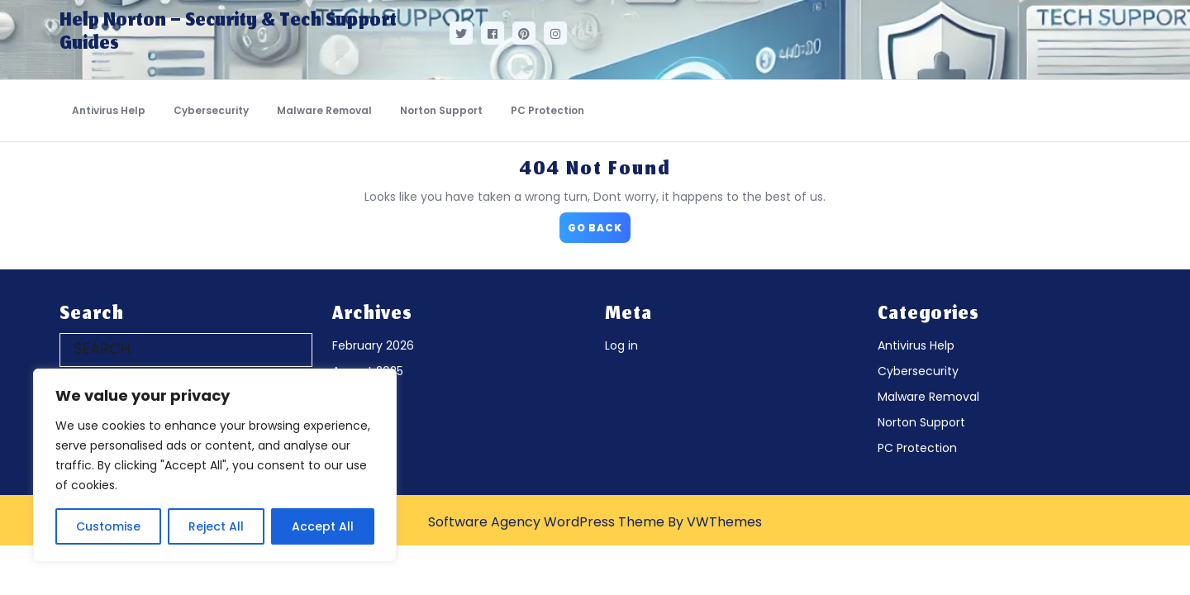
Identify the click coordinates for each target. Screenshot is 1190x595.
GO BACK (599, 223)
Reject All (216, 526)
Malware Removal (324, 110)
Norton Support (441, 110)
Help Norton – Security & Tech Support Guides (228, 33)
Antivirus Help (108, 110)
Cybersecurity (211, 110)
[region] (215, 465)
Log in (621, 345)
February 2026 (373, 345)
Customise (108, 526)
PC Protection (547, 110)
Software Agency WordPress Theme (546, 521)
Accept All (323, 526)
